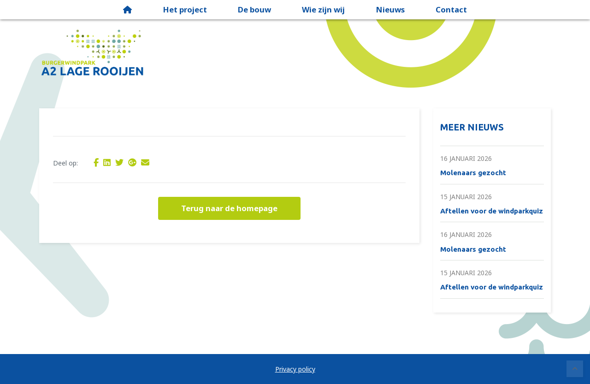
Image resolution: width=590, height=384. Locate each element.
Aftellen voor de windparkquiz (491, 211)
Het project (185, 9)
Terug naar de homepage (229, 208)
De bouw (254, 9)
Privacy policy (295, 369)
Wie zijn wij (323, 9)
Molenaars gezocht (473, 173)
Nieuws (390, 9)
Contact (451, 9)
